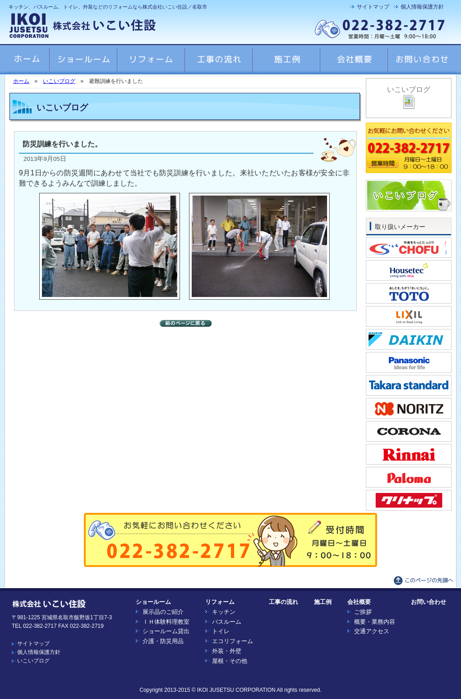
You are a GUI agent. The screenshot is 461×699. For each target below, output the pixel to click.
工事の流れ (283, 601)
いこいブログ (59, 81)
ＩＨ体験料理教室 (166, 621)
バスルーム (226, 621)
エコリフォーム (232, 641)
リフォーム (220, 601)
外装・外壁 (226, 651)
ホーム (21, 81)
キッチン (223, 611)
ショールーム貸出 (166, 631)
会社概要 (359, 601)
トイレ (221, 631)
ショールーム (153, 601)
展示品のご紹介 (163, 611)
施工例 (323, 601)
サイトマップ (373, 7)
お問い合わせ (428, 601)
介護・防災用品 (163, 641)
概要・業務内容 (374, 621)
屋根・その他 (229, 661)
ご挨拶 (363, 611)
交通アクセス (371, 631)
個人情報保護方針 (422, 7)
